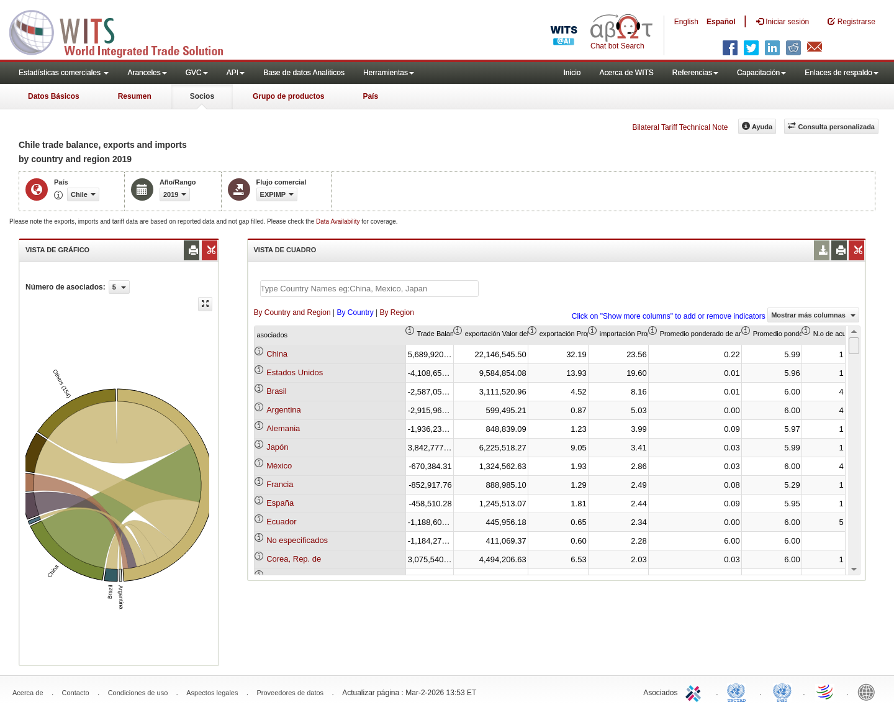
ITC (695, 691)
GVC (197, 72)
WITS (124, 31)
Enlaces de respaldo (841, 72)
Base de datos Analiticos (304, 72)
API (236, 72)
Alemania (283, 428)
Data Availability (338, 221)
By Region (397, 312)
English (686, 21)
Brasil (276, 391)
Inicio (571, 72)
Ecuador (281, 521)
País (370, 96)
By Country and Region (292, 312)
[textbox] (369, 288)
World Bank (869, 691)
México (279, 465)
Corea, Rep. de (293, 558)
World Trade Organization (825, 691)
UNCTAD (738, 691)
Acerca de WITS (626, 72)
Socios (202, 96)
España (280, 503)
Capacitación (761, 72)
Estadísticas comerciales (64, 72)
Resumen (134, 96)
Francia (279, 484)
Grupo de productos (288, 96)
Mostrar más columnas (813, 315)
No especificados (297, 540)
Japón (277, 447)
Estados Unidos (294, 372)
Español (721, 21)
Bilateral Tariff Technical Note (680, 127)
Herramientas (388, 72)
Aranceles (146, 72)
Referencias (695, 72)
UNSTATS (782, 691)
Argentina (283, 409)
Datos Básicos (53, 96)
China (276, 353)
